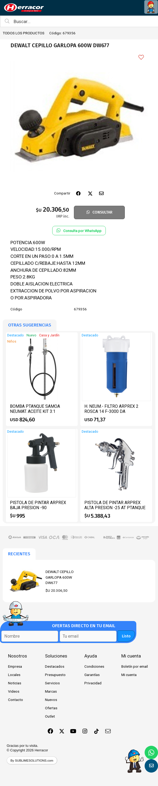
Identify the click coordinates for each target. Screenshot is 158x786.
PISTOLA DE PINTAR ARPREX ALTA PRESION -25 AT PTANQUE (114, 505)
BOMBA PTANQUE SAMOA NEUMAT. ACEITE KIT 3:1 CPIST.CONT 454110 (35, 411)
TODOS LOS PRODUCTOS (23, 33)
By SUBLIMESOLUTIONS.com (31, 760)
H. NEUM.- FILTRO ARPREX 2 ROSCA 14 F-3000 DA (111, 409)
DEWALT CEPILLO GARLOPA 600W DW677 (60, 577)
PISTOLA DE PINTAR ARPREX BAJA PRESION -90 (38, 505)
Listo (126, 636)
